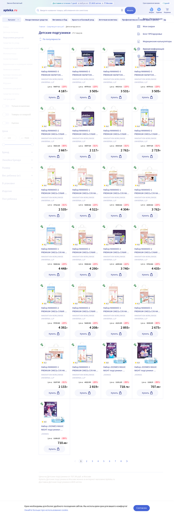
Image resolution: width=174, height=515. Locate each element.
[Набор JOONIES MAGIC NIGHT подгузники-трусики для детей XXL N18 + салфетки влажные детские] (116, 352)
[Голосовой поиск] (122, 10)
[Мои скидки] (170, 29)
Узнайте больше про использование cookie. (46, 510)
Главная (42, 26)
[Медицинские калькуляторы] (170, 43)
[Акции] (151, 11)
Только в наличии (20, 106)
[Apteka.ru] (12, 10)
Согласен (141, 508)
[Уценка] (159, 11)
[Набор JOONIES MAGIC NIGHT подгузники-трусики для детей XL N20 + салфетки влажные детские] (54, 411)
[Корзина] (167, 11)
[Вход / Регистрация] (170, 21)
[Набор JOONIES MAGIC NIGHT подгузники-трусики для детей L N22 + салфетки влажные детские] (147, 352)
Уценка (15, 123)
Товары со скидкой (21, 114)
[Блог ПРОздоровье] (170, 36)
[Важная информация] (170, 51)
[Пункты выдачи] (170, 58)
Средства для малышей (55, 26)
